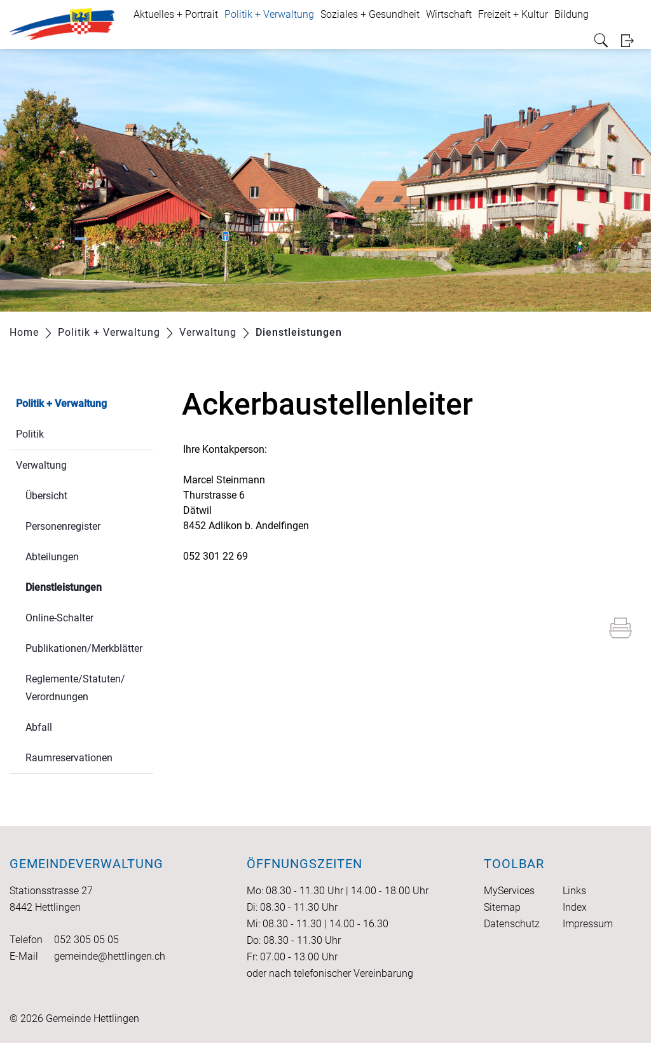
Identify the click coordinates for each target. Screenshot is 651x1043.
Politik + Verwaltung (269, 14)
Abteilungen (52, 557)
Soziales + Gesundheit (370, 14)
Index (575, 907)
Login (631, 40)
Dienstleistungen (89, 586)
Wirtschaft (449, 14)
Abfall (38, 727)
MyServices (509, 891)
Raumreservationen (69, 758)
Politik (30, 434)
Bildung (571, 14)
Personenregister (62, 526)
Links (574, 891)
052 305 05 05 (86, 940)
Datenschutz (512, 924)
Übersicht (46, 496)
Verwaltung (41, 465)
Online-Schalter (59, 618)
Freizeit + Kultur (513, 14)
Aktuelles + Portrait (176, 14)
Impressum (588, 924)
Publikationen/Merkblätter (83, 648)
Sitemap (502, 907)
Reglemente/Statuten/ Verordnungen (75, 688)
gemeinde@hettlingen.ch (109, 956)
